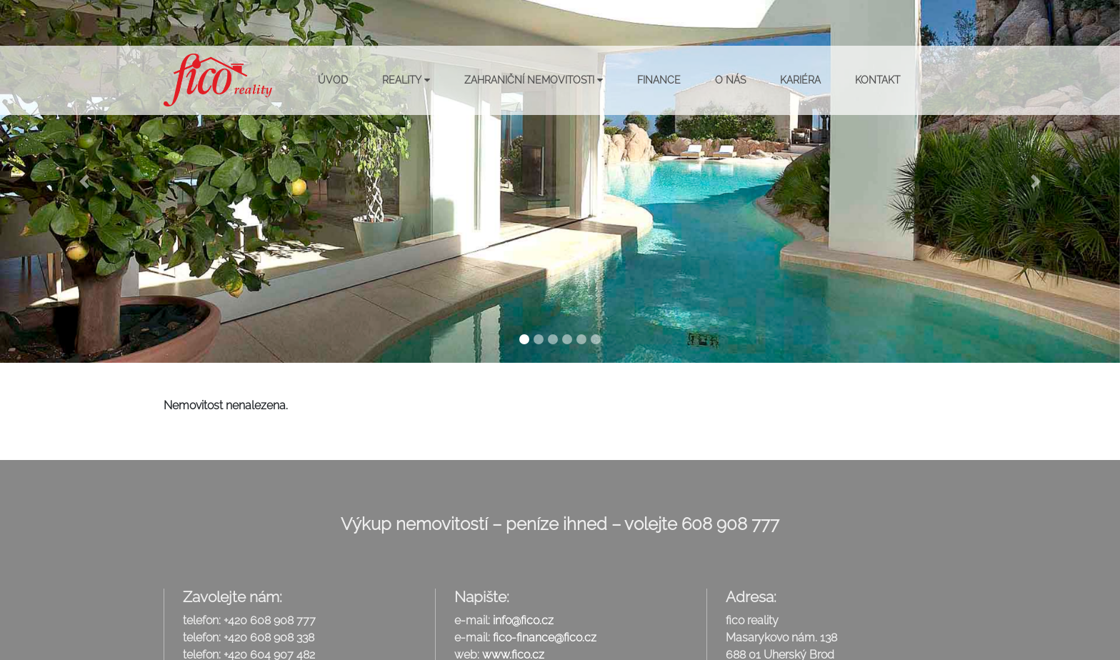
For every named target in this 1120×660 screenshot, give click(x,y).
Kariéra (800, 80)
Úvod (333, 80)
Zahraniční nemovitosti (533, 80)
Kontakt (877, 80)
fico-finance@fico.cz (544, 637)
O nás (730, 80)
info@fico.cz (523, 620)
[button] (84, 181)
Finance (659, 80)
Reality (406, 80)
